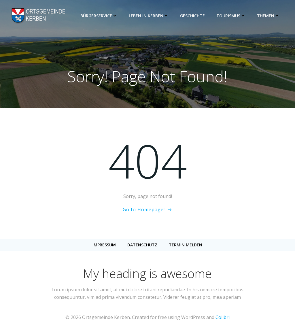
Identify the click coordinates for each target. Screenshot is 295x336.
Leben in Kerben (149, 15)
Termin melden (185, 245)
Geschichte (193, 15)
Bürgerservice (99, 15)
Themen (269, 15)
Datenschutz (142, 245)
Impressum (104, 245)
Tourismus (231, 15)
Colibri (222, 319)
